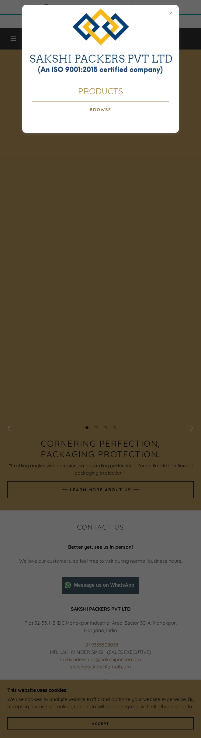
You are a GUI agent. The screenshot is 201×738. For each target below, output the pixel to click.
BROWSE (100, 109)
